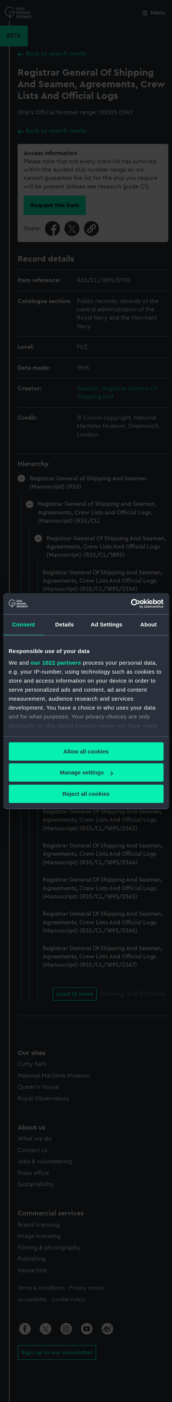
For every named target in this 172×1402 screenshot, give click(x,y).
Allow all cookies (86, 751)
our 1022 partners (56, 662)
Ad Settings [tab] (106, 624)
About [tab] (148, 624)
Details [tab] (64, 624)
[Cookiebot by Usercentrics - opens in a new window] (130, 603)
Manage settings (86, 772)
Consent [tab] (23, 624)
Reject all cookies (86, 794)
